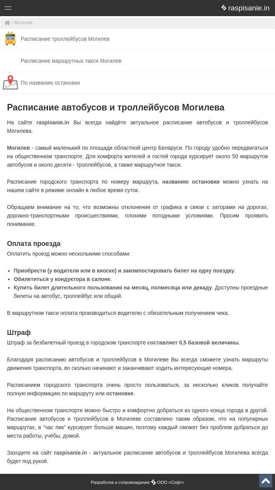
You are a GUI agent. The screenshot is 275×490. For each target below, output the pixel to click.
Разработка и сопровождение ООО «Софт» (137, 482)
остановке (119, 393)
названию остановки (191, 182)
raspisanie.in (53, 122)
